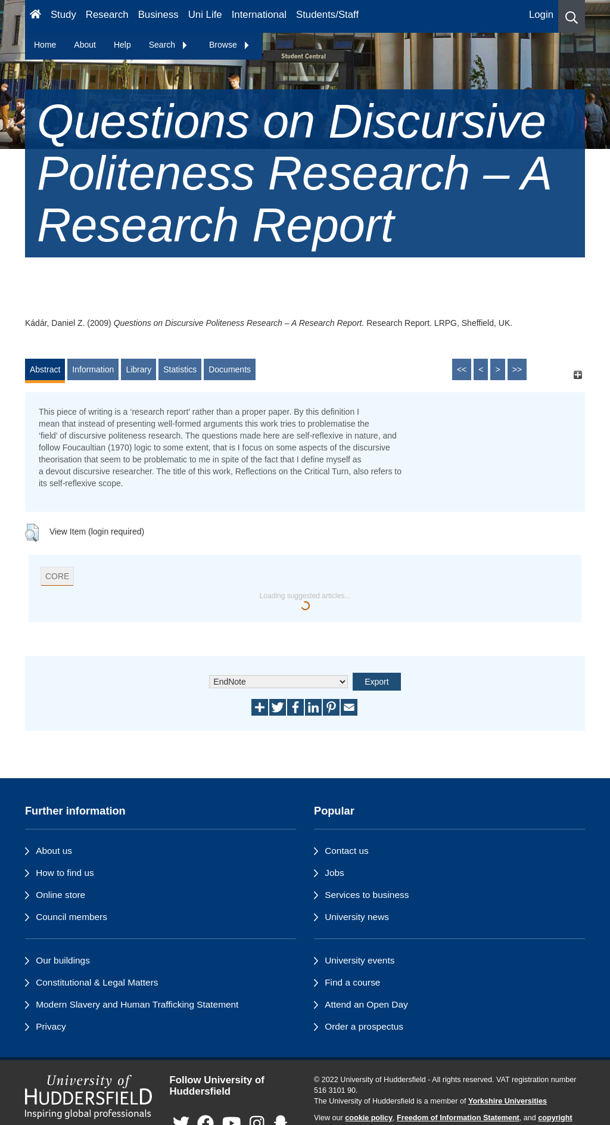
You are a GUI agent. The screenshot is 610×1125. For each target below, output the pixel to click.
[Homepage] (35, 16)
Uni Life (205, 14)
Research (107, 14)
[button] (571, 16)
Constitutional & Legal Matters (97, 982)
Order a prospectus (364, 1026)
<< (461, 369)
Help (122, 44)
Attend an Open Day (366, 1004)
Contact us (347, 851)
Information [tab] (93, 369)
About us (54, 851)
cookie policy (369, 1118)
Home (45, 44)
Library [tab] (138, 369)
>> (517, 369)
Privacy (51, 1026)
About (85, 44)
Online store (60, 895)
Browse (229, 44)
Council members (71, 917)
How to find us (65, 873)
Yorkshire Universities (507, 1101)
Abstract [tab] (45, 369)
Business (158, 14)
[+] (577, 375)
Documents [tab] (229, 369)
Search (168, 44)
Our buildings (63, 960)
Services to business (367, 895)
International (259, 14)
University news (357, 917)
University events (359, 960)
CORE (57, 576)
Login (541, 14)
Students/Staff (327, 14)
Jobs (334, 873)
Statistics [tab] (180, 369)
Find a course (352, 982)
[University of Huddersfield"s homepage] (88, 1097)
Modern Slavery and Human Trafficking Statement (137, 1004)
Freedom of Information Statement (458, 1118)
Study (63, 14)
